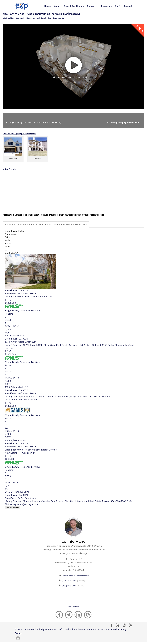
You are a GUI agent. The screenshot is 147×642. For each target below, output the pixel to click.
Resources (106, 6)
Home (47, 6)
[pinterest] (87, 614)
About (57, 6)
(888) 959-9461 (69, 586)
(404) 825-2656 (69, 580)
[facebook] (59, 614)
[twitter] (68, 614)
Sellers (90, 6)
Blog (117, 6)
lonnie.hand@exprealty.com (75, 575)
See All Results (12, 508)
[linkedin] (78, 614)
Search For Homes (74, 6)
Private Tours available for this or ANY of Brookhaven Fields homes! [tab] (46, 224)
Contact (127, 6)
